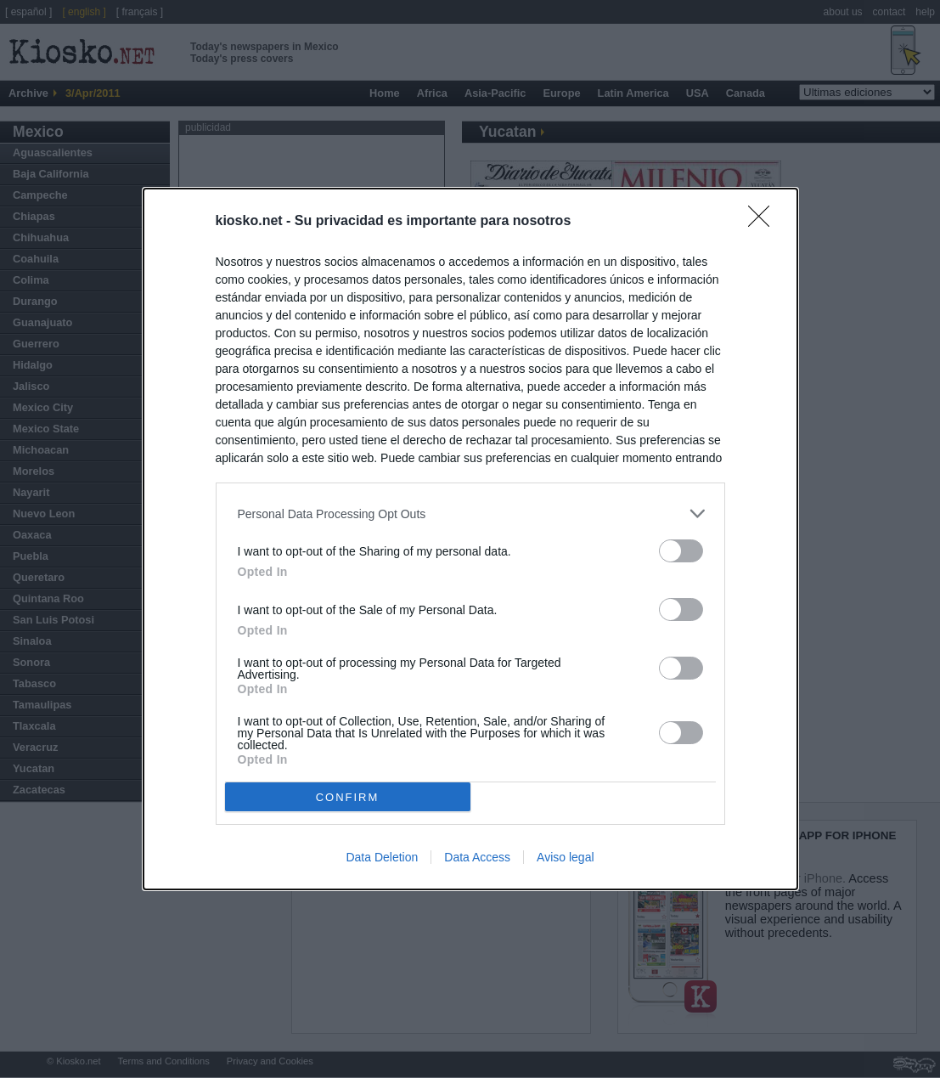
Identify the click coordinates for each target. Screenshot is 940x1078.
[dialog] (470, 539)
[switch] (681, 550)
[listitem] (470, 513)
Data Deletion (382, 857)
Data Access (477, 857)
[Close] (764, 222)
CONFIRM (348, 796)
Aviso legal (565, 857)
